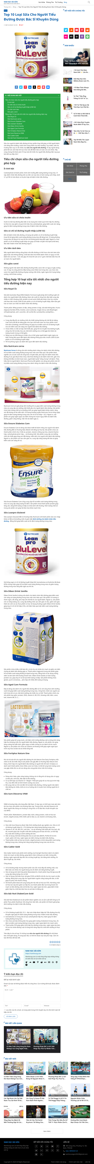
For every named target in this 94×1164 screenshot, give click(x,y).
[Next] (56, 1041)
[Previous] (8, 1041)
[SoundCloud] (30, 963)
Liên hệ (87, 1162)
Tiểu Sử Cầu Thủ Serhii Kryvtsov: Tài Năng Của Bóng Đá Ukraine (34, 1122)
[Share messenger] (48, 88)
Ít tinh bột (11, 102)
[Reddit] (42, 963)
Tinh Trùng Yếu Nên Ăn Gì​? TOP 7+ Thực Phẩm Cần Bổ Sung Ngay (58, 1122)
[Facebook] (36, 1147)
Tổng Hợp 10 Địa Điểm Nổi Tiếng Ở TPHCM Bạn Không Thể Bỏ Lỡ (80, 1079)
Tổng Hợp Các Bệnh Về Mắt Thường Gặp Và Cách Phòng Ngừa (13, 1122)
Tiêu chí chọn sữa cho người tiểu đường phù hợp (22, 100)
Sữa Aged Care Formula (16, 128)
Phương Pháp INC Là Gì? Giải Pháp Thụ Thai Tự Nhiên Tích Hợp (44, 1048)
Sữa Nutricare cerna (14, 119)
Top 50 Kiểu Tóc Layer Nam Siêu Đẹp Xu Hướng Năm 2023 (81, 142)
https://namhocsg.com (33, 953)
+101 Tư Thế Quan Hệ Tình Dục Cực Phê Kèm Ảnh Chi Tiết (82, 107)
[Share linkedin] (29, 88)
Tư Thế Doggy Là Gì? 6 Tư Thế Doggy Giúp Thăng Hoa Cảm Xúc (57, 1100)
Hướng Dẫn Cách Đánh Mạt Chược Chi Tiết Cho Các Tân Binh (79, 1122)
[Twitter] (26, 963)
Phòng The (50, 2)
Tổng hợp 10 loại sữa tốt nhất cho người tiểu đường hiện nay (26, 114)
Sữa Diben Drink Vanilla (16, 126)
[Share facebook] (16, 88)
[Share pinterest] (25, 88)
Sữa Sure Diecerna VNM (16, 133)
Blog (65, 2)
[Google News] (49, 963)
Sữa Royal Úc (12, 117)
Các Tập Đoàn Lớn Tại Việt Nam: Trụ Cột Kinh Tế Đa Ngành (13, 1100)
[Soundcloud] (47, 1147)
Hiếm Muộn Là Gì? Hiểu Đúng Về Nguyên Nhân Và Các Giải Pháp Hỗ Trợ (35, 1079)
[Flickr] (45, 963)
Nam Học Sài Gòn (11, 2)
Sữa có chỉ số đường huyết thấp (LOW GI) (22, 107)
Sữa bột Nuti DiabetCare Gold (18, 138)
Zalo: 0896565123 (72, 1151)
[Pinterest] (38, 963)
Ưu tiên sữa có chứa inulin (17, 105)
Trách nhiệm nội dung (58, 1162)
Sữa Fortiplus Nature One (16, 131)
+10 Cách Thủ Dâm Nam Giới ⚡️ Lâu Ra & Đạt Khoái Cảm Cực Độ (82, 72)
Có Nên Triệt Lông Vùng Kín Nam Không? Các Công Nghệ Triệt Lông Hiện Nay (18, 1048)
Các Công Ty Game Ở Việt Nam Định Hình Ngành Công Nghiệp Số (35, 1100)
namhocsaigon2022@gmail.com (76, 1154)
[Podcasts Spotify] (26, 965)
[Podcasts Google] (53, 963)
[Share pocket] (43, 88)
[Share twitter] (20, 88)
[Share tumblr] (34, 88)
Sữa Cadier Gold (13, 136)
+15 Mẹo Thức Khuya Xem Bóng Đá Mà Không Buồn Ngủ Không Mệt (81, 90)
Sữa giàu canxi (13, 112)
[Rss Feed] (41, 1155)
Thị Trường (59, 2)
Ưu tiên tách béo (13, 109)
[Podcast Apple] (57, 963)
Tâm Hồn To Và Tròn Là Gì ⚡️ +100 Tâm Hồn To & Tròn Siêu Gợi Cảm (82, 133)
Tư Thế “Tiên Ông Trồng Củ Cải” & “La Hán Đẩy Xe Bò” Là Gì (81, 98)
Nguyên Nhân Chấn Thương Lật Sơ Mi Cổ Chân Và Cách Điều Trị (80, 1100)
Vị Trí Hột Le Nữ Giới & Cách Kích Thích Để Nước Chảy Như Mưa (82, 116)
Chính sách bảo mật (76, 1162)
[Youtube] (34, 963)
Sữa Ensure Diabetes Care (16, 121)
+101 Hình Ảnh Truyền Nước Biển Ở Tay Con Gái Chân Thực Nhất (82, 124)
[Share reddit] (39, 88)
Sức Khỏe (42, 2)
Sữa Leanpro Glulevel (15, 124)
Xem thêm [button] (46, 1131)
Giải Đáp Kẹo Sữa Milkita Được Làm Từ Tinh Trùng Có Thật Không (81, 82)
